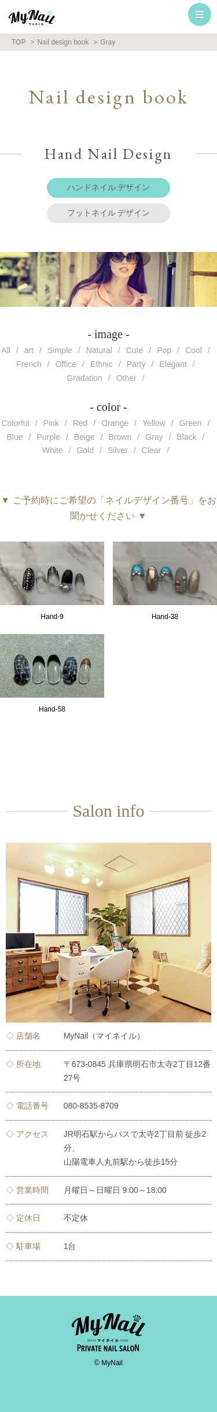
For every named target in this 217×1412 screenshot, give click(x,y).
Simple (59, 350)
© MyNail (108, 1363)
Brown (120, 437)
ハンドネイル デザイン (108, 187)
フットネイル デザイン (108, 212)
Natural (99, 350)
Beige (84, 437)
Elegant (172, 364)
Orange (114, 423)
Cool (193, 350)
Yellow (153, 423)
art (29, 350)
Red (80, 423)
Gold (85, 450)
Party (136, 364)
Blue (15, 437)
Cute (135, 350)
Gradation (84, 378)
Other (126, 378)
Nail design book (63, 42)
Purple (48, 437)
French (29, 364)
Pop (164, 350)
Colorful (15, 423)
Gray (154, 437)
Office (66, 364)
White (52, 450)
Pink (51, 423)
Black (186, 437)
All (5, 350)
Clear (151, 450)
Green (190, 423)
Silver (118, 450)
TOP (18, 42)
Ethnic (101, 364)
